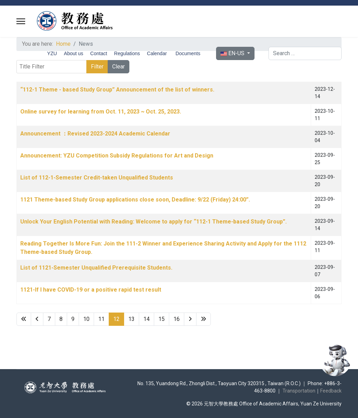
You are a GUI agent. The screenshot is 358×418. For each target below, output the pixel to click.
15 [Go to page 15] (161, 319)
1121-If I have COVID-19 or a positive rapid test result (90, 289)
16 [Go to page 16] (176, 319)
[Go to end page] (203, 319)
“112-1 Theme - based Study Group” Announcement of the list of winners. (117, 89)
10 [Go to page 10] (86, 319)
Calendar (157, 53)
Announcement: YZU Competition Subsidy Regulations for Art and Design (116, 155)
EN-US (233, 53)
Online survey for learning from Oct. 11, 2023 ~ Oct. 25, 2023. (100, 111)
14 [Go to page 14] (146, 319)
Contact (98, 53)
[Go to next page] (190, 319)
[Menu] (20, 21)
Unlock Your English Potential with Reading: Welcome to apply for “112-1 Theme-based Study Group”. (153, 221)
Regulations (127, 53)
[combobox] (305, 53)
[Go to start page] (23, 319)
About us (73, 53)
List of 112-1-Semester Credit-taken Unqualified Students (96, 177)
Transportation (298, 391)
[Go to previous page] (37, 319)
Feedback (331, 391)
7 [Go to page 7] (49, 319)
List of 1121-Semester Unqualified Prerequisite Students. (96, 267)
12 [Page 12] (116, 319)
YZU (52, 53)
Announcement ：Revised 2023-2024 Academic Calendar (95, 133)
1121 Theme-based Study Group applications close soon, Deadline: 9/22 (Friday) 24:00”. (135, 199)
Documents (188, 53)
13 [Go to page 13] (131, 319)
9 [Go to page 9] (72, 319)
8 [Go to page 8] (61, 319)
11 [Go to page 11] (101, 319)
